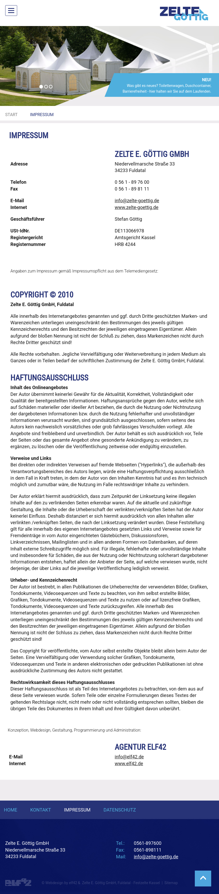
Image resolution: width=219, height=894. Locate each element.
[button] (16, 66)
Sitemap (171, 883)
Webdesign (40, 730)
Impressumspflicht (89, 271)
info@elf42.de (129, 756)
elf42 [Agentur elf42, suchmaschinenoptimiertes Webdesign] (73, 883)
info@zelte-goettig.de (137, 200)
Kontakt (40, 810)
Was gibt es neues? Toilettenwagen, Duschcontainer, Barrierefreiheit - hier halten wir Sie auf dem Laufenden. (166, 85)
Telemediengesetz (140, 271)
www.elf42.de (129, 763)
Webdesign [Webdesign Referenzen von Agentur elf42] (54, 883)
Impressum (77, 810)
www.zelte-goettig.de (136, 207)
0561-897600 (147, 843)
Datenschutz (120, 810)
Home (10, 810)
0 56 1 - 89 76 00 (132, 182)
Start (11, 114)
